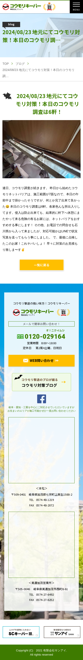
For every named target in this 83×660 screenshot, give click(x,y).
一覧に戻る (41, 265)
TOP (5, 63)
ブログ (20, 63)
